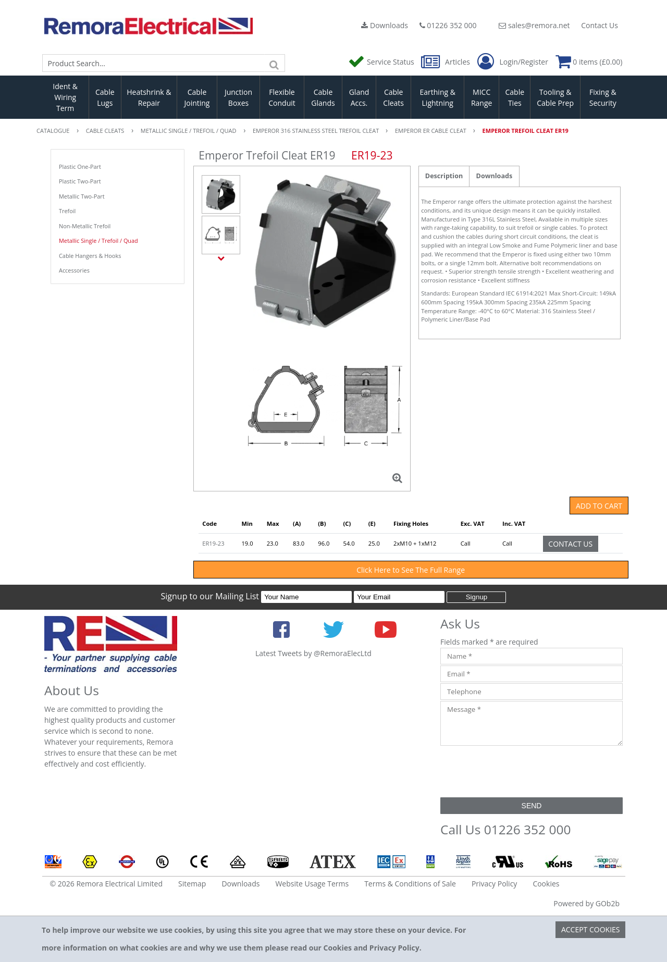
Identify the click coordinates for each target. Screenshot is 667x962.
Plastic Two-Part (80, 181)
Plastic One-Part (80, 166)
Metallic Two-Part (82, 196)
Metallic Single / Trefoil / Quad (98, 240)
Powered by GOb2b (586, 903)
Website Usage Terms (312, 884)
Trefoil (67, 211)
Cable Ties (515, 97)
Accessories (74, 270)
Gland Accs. (359, 97)
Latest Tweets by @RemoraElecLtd (313, 653)
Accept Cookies (590, 929)
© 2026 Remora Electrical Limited (106, 884)
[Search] (274, 63)
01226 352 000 (448, 25)
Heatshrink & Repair (149, 97)
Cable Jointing (196, 97)
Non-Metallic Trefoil (84, 226)
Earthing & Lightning (437, 97)
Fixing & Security (602, 97)
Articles (446, 62)
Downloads (384, 25)
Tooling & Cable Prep (555, 97)
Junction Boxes (238, 97)
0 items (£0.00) (589, 62)
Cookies (546, 884)
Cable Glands (323, 97)
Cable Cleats (393, 97)
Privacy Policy (494, 884)
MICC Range (481, 97)
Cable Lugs (105, 97)
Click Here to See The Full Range (410, 570)
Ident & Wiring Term (65, 97)
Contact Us (599, 25)
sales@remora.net (534, 25)
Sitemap (192, 884)
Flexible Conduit (281, 97)
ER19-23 (213, 543)
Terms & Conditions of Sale (410, 884)
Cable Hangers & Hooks (90, 256)
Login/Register (512, 62)
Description (444, 175)
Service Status (382, 62)
